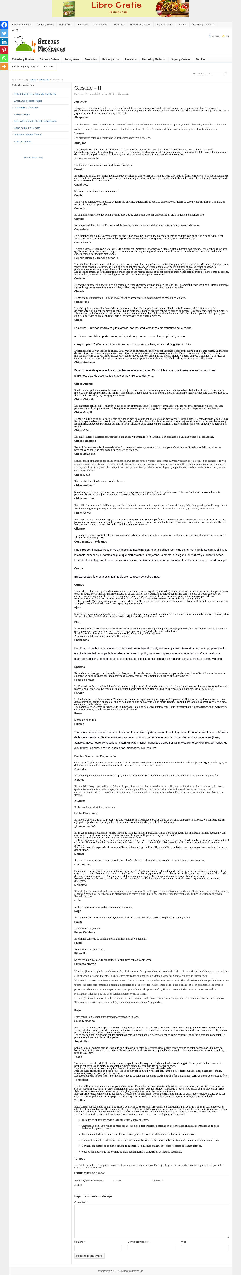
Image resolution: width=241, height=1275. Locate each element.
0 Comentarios (123, 94)
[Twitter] (4, 33)
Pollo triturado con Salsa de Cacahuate (35, 94)
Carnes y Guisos (45, 24)
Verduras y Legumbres (203, 24)
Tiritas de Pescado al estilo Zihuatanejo (35, 121)
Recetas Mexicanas (33, 157)
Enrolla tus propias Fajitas (28, 100)
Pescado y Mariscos (140, 24)
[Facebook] (4, 25)
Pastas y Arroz (101, 24)
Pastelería (119, 24)
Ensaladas (83, 24)
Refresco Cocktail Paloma (28, 134)
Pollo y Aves (65, 24)
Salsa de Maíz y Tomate (27, 127)
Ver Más (16, 30)
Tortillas (183, 24)
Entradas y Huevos (21, 24)
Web (183, 1241)
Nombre (79, 1241)
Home (33, 79)
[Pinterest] (4, 50)
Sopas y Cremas (164, 24)
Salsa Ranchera (23, 141)
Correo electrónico (138, 1241)
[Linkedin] (4, 41)
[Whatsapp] (4, 58)
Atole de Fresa (22, 114)
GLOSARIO (44, 79)
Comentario (81, 1202)
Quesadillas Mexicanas (26, 107)
